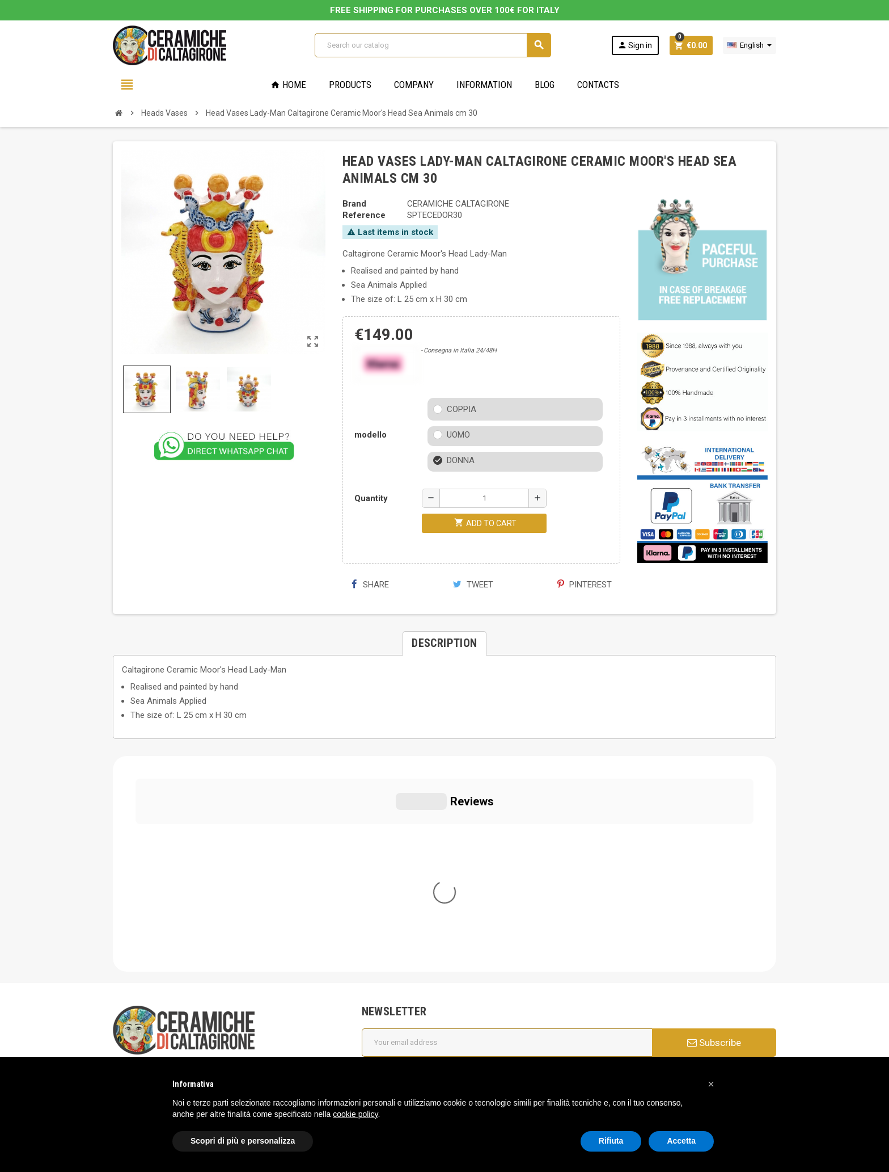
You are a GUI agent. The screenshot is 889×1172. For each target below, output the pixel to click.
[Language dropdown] (749, 45)
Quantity (371, 498)
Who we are (391, 908)
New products (395, 1003)
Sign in (634, 45)
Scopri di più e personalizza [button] (242, 1140)
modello (370, 435)
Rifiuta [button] (611, 1140)
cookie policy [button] (355, 1114)
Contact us (389, 1019)
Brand (354, 204)
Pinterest (584, 584)
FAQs (379, 956)
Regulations (391, 987)
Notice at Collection (150, 1049)
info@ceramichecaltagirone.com (185, 918)
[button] (711, 1084)
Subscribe (714, 827)
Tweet (473, 584)
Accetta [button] (681, 1140)
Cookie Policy (138, 1015)
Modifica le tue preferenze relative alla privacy (208, 1032)
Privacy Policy (138, 998)
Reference (364, 215)
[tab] (444, 643)
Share (370, 584)
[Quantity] (484, 498)
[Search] (432, 45)
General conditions (404, 924)
